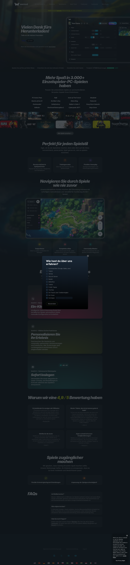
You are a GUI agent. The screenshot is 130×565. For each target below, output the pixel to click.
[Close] (127, 536)
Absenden (52, 304)
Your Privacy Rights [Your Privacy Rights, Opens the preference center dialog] (120, 560)
